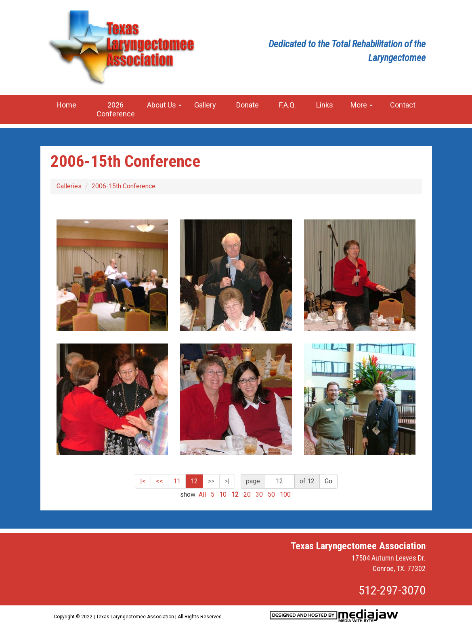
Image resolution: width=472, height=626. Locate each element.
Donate (247, 105)
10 (223, 494)
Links (324, 105)
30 (259, 494)
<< (159, 481)
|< (143, 481)
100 (285, 494)
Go (328, 481)
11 (176, 481)
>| (227, 481)
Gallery (205, 105)
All (202, 494)
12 (194, 481)
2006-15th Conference (123, 186)
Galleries (69, 186)
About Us (164, 105)
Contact (402, 105)
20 (247, 494)
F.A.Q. (287, 105)
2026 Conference (115, 109)
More (361, 105)
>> (211, 481)
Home (66, 105)
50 (271, 494)
